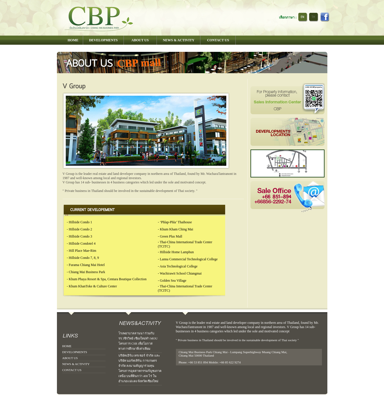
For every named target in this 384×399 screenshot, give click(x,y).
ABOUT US (70, 358)
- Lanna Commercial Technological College (188, 259)
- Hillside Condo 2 (79, 229)
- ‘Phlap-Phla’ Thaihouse (175, 222)
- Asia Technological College (178, 266)
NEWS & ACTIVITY (76, 364)
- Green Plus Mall (170, 236)
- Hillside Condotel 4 (81, 243)
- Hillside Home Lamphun (176, 252)
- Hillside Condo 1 (79, 222)
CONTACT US (72, 370)
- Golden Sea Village (172, 281)
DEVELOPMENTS (74, 352)
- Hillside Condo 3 (79, 236)
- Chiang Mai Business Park (86, 272)
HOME (66, 346)
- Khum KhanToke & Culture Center (92, 286)
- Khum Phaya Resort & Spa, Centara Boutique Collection (107, 279)
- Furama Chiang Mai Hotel (86, 265)
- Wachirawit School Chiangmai (180, 273)
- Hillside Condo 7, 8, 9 (83, 258)
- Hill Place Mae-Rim (81, 251)
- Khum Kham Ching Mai (175, 229)
